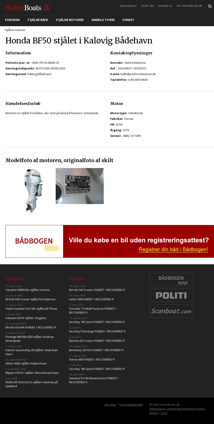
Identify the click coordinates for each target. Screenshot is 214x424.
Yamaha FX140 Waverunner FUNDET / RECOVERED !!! (93, 380)
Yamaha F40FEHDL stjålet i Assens (27, 290)
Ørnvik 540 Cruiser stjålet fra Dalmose (30, 299)
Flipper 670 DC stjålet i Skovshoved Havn (32, 373)
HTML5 (153, 413)
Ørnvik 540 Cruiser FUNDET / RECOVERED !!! (97, 290)
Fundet (128, 20)
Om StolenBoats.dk (189, 6)
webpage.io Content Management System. (177, 409)
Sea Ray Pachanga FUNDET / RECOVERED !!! (97, 331)
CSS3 (163, 413)
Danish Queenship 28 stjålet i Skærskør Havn (31, 352)
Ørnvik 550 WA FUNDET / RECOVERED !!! (30, 327)
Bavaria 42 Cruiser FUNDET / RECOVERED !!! (97, 341)
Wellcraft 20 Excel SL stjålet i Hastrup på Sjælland (31, 384)
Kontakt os (165, 6)
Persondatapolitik (131, 405)
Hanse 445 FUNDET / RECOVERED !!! (92, 359)
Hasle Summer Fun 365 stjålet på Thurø (31, 309)
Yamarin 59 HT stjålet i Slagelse (25, 318)
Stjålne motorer (70, 20)
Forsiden (12, 20)
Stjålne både (38, 20)
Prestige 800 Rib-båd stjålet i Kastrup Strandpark (29, 339)
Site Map (110, 405)
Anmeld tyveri (103, 20)
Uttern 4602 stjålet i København (26, 363)
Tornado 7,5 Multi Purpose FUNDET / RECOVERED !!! (92, 310)
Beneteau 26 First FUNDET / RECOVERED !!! (96, 350)
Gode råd (147, 6)
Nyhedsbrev (128, 6)
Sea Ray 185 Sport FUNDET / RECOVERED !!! (97, 322)
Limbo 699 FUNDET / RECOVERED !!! (91, 299)
